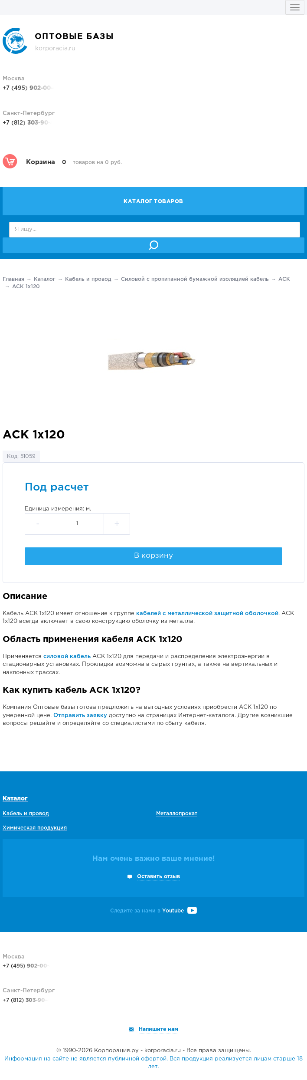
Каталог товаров (153, 201)
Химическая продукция (35, 828)
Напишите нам (158, 1029)
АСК (284, 279)
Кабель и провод (88, 279)
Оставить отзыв (158, 876)
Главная (13, 279)
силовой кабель (67, 656)
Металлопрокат (176, 813)
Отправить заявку (80, 715)
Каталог (45, 279)
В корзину (153, 556)
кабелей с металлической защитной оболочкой (207, 613)
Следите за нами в (153, 911)
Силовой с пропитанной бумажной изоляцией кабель (195, 279)
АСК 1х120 (26, 286)
